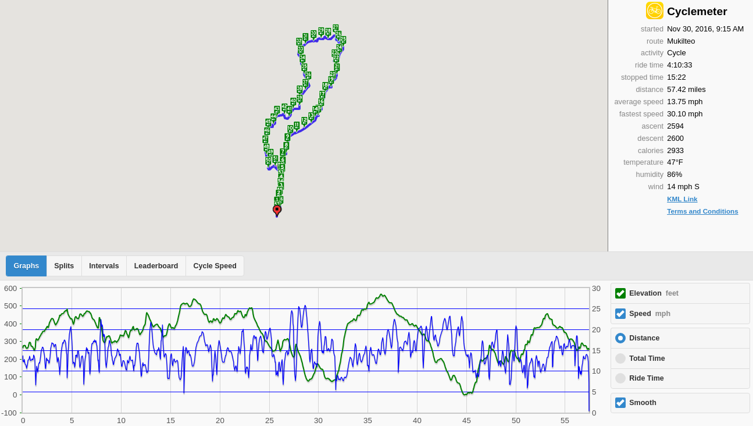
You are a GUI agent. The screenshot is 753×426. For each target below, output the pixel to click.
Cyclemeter (697, 11)
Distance (644, 338)
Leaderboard (156, 266)
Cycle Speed (214, 266)
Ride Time (646, 378)
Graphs (27, 266)
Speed (649, 314)
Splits (64, 266)
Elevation (654, 293)
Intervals (104, 266)
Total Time (647, 358)
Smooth (642, 403)
